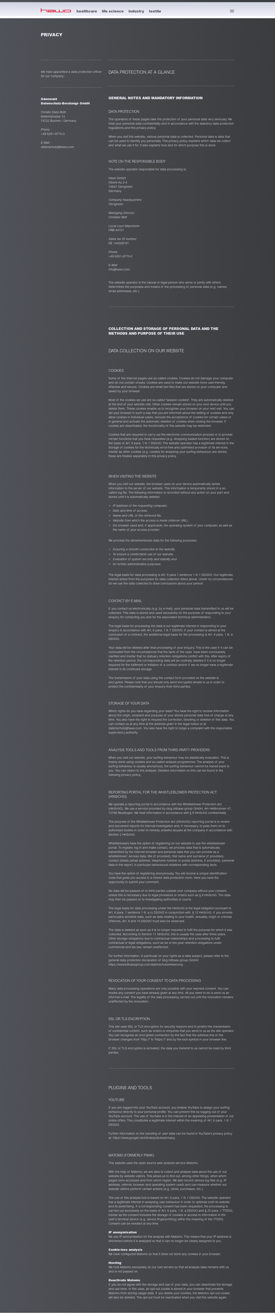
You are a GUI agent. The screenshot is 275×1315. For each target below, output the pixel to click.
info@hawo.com (119, 269)
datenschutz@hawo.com (57, 147)
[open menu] (232, 11)
